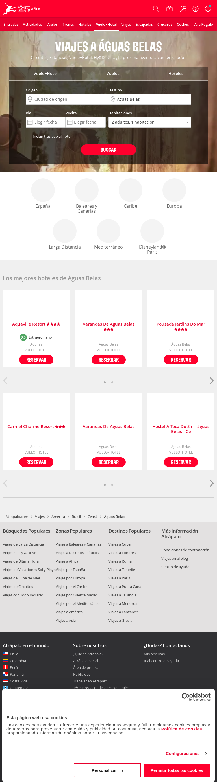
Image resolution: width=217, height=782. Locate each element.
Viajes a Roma (120, 561)
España (43, 193)
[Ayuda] (195, 8)
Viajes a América (69, 611)
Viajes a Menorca (122, 603)
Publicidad (82, 674)
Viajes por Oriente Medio (76, 595)
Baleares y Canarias (87, 196)
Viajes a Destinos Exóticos (77, 552)
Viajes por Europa (70, 578)
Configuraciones (183, 753)
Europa (174, 193)
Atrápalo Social (85, 660)
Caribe (130, 193)
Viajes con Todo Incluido (23, 595)
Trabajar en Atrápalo (90, 681)
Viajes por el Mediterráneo (78, 603)
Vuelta (71, 112)
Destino (115, 90)
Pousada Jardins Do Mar (181, 327)
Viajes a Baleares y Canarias (78, 544)
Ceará (92, 516)
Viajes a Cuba (119, 544)
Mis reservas (154, 654)
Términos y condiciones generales (101, 687)
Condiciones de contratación (185, 549)
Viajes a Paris (119, 578)
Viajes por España (70, 569)
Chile (14, 653)
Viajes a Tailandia (122, 595)
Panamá (17, 674)
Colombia (18, 660)
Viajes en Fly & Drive (19, 552)
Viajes (40, 516)
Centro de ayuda (175, 566)
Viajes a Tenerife (121, 569)
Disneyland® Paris (152, 237)
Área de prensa (85, 667)
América (58, 516)
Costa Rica (18, 681)
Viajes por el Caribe (71, 586)
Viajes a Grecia (120, 620)
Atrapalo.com (17, 516)
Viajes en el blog (174, 558)
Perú (14, 667)
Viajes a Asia (66, 620)
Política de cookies (181, 728)
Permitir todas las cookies (177, 770)
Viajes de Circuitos (18, 586)
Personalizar (107, 770)
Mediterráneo (108, 234)
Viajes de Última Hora (21, 561)
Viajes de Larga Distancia (23, 544)
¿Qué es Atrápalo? (88, 653)
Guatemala (19, 687)
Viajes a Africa (67, 561)
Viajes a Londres (122, 552)
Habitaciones (120, 112)
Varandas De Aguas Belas (108, 327)
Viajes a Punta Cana (124, 586)
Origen (32, 90)
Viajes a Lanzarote (123, 611)
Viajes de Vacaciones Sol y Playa (29, 569)
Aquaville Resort (36, 324)
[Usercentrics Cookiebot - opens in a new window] (186, 697)
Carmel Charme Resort (36, 426)
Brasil (76, 516)
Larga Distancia (65, 234)
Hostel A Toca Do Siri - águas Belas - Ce (180, 429)
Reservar (36, 359)
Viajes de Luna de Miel (21, 578)
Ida (28, 112)
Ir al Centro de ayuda (161, 661)
